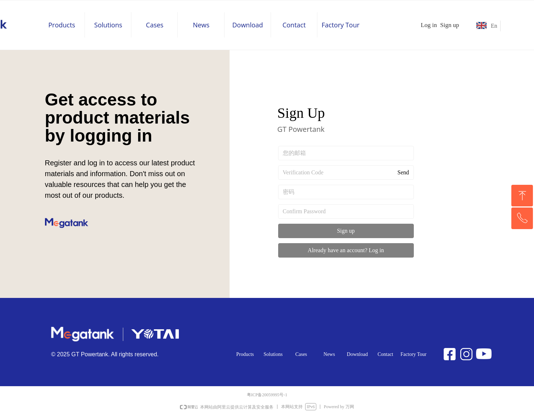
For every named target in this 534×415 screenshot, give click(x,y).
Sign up (345, 231)
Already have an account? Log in (346, 250)
